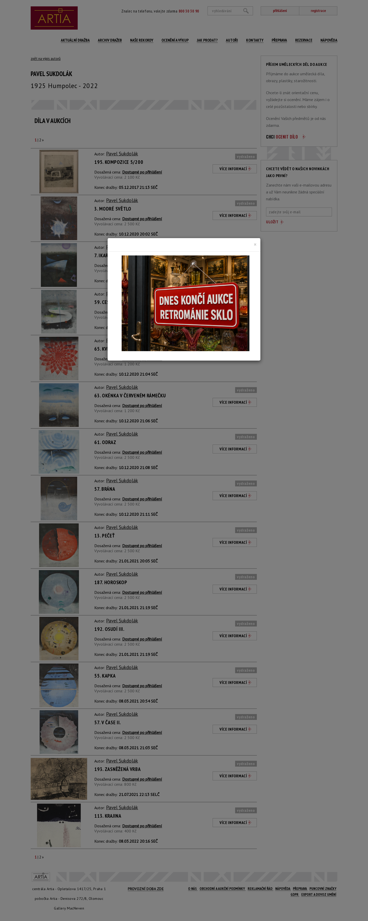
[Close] (255, 244)
